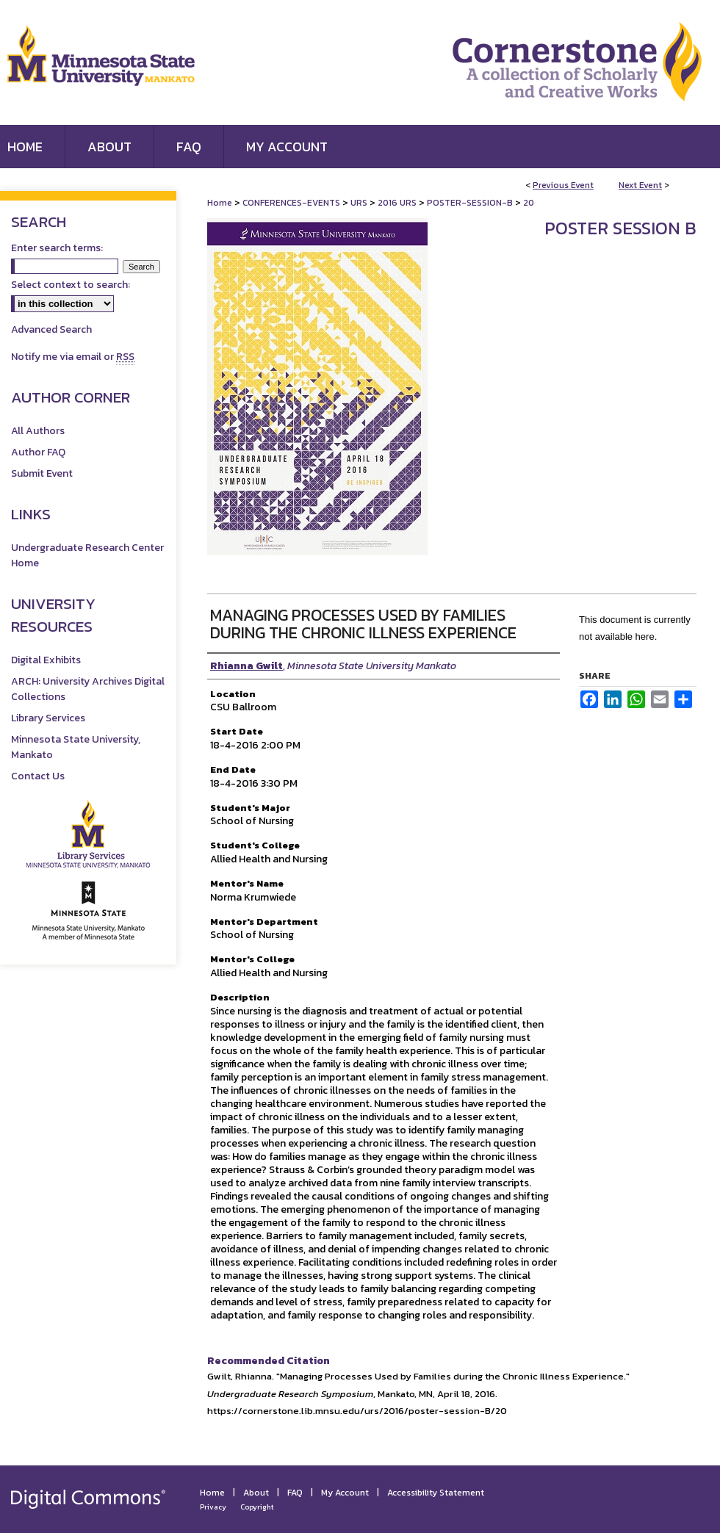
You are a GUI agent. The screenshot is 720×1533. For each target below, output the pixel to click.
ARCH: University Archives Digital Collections (88, 689)
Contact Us (38, 776)
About (256, 1492)
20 (528, 202)
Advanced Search (51, 329)
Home (219, 202)
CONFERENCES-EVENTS (292, 202)
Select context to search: (70, 284)
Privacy (213, 1506)
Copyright (257, 1506)
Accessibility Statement (435, 1492)
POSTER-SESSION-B (471, 202)
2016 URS (398, 202)
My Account (345, 1492)
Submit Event (42, 473)
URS (360, 202)
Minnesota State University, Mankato (75, 747)
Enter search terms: (57, 248)
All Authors (38, 431)
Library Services (48, 718)
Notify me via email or (72, 356)
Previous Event (563, 185)
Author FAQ (38, 452)
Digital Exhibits (46, 660)
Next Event (640, 185)
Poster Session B (620, 228)
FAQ (295, 1492)
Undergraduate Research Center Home (87, 555)
